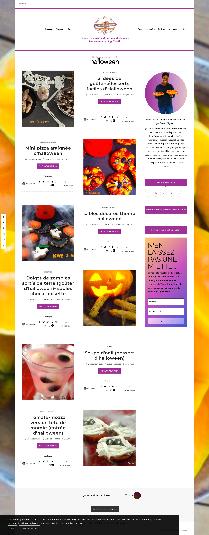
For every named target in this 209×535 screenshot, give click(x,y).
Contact (22, 4)
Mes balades (174, 29)
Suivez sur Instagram (105, 509)
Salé (69, 29)
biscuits (48, 272)
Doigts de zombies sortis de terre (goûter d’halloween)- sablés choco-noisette (48, 285)
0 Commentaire (95, 95)
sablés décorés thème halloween (109, 216)
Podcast (161, 29)
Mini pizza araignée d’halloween (48, 150)
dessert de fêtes (109, 72)
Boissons (60, 29)
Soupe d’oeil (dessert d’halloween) (109, 355)
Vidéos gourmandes (146, 29)
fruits (109, 347)
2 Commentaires (34, 300)
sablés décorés (109, 208)
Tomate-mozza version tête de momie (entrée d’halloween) (48, 425)
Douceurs (49, 29)
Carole (93, 119)
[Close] (12, 528)
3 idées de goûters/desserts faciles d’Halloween (110, 83)
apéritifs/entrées (48, 142)
